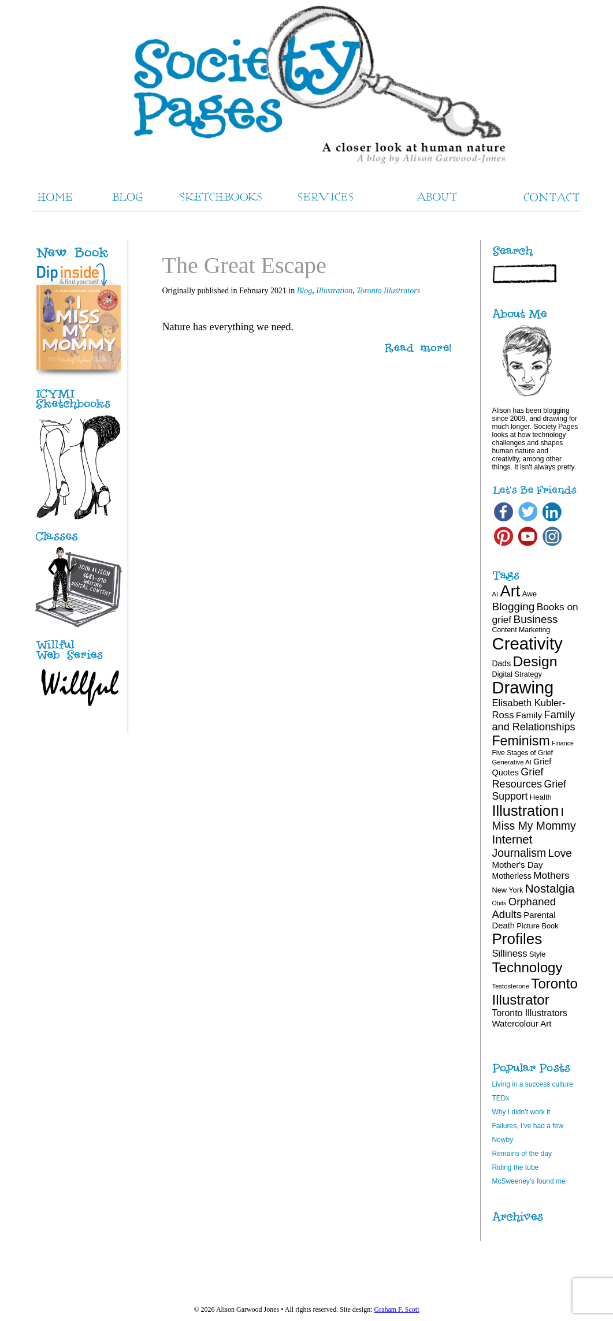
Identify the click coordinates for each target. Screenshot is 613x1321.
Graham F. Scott (396, 1309)
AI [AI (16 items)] (495, 594)
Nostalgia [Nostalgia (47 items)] (550, 888)
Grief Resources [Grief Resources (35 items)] (518, 778)
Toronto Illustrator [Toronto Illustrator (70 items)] (535, 991)
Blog (304, 290)
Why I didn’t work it (521, 1112)
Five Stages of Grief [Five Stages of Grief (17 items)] (522, 753)
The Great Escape (244, 265)
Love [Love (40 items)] (560, 853)
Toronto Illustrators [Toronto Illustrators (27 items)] (529, 1013)
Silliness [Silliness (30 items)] (509, 953)
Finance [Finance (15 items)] (563, 743)
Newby (503, 1140)
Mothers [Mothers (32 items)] (551, 875)
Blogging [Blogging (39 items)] (513, 606)
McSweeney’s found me (529, 1181)
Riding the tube (515, 1167)
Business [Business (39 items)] (536, 619)
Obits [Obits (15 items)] (499, 903)
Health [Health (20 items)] (541, 797)
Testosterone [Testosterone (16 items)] (511, 986)
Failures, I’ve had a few (527, 1126)
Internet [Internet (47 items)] (512, 839)
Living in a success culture (532, 1084)
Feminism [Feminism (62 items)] (521, 740)
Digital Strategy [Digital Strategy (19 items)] (517, 674)
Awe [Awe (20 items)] (529, 593)
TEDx (501, 1098)
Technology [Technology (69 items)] (527, 967)
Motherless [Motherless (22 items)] (512, 875)
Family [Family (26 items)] (529, 715)
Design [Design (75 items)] (534, 661)
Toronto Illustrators (388, 290)
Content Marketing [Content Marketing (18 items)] (521, 630)
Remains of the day (522, 1154)
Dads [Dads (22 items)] (501, 663)
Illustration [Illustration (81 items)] (525, 811)
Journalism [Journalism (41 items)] (519, 852)
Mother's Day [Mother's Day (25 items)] (517, 865)
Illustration (334, 290)
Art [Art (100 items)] (510, 591)
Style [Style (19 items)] (537, 954)
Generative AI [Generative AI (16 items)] (512, 762)
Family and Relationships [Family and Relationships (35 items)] (533, 721)
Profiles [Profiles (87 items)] (517, 938)
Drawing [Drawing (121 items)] (523, 687)
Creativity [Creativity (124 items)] (527, 643)
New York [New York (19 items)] (507, 890)
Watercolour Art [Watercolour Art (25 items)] (522, 1023)
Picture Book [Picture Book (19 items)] (537, 925)
